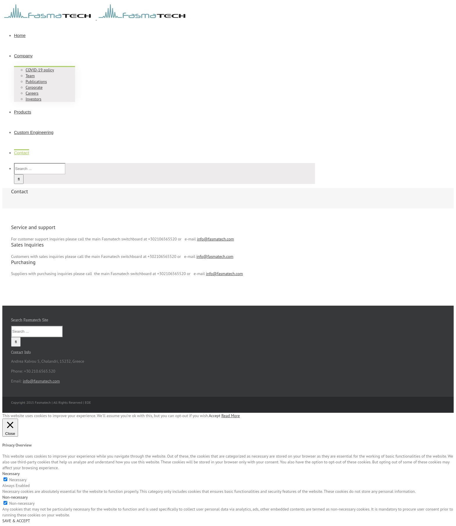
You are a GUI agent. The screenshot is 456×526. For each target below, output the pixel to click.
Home (20, 35)
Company (23, 55)
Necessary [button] (11, 473)
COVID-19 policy (40, 69)
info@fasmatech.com (215, 239)
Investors (33, 99)
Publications (36, 81)
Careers (32, 93)
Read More (230, 415)
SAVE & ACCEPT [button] (16, 520)
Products (22, 111)
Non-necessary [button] (15, 497)
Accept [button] (214, 415)
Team (30, 75)
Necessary (18, 479)
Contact (21, 152)
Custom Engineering (34, 132)
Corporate (34, 87)
